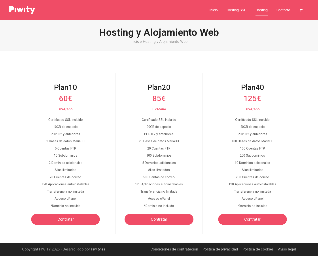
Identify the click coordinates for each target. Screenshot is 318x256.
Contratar (65, 219)
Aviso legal (287, 249)
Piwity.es (98, 249)
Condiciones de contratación (174, 249)
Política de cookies (258, 249)
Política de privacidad (220, 249)
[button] (301, 9)
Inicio (135, 42)
